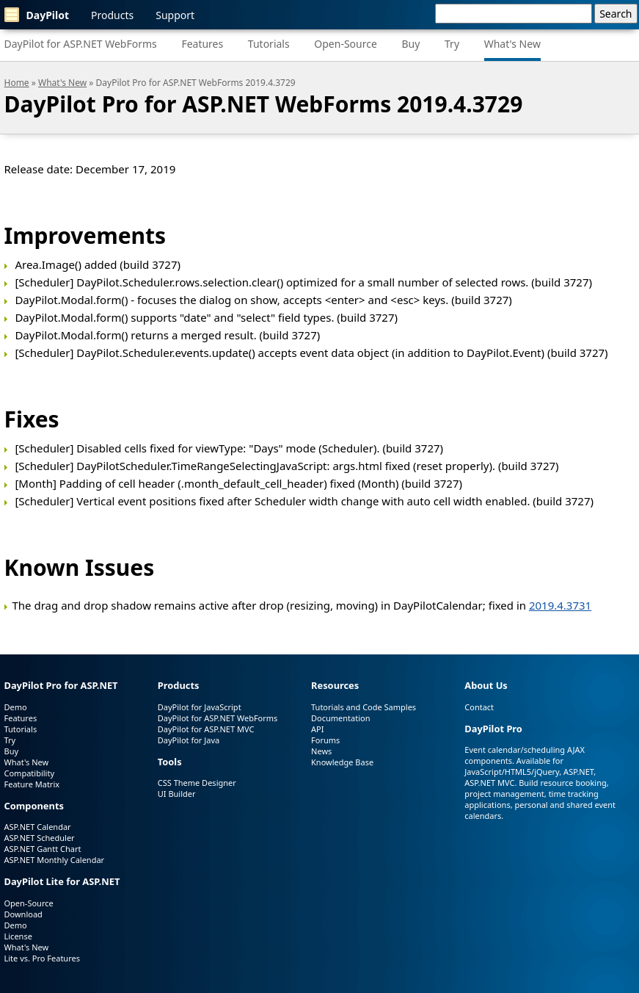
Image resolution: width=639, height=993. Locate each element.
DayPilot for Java (188, 739)
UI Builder (177, 793)
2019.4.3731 (560, 605)
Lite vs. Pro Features (42, 958)
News (321, 751)
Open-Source (345, 44)
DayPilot (37, 14)
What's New (512, 44)
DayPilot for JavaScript (199, 706)
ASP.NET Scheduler (39, 837)
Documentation (340, 717)
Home (16, 82)
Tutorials (269, 44)
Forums (325, 739)
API (317, 728)
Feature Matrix (32, 784)
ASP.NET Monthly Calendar (54, 859)
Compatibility (29, 773)
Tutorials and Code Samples (363, 706)
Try (452, 44)
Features (202, 44)
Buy (410, 44)
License (18, 936)
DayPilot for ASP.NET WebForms (80, 44)
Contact (479, 706)
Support (175, 15)
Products (112, 15)
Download (23, 914)
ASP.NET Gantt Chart (42, 848)
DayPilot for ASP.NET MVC (206, 728)
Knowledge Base (342, 762)
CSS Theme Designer (197, 782)
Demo (15, 706)
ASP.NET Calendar (37, 826)
